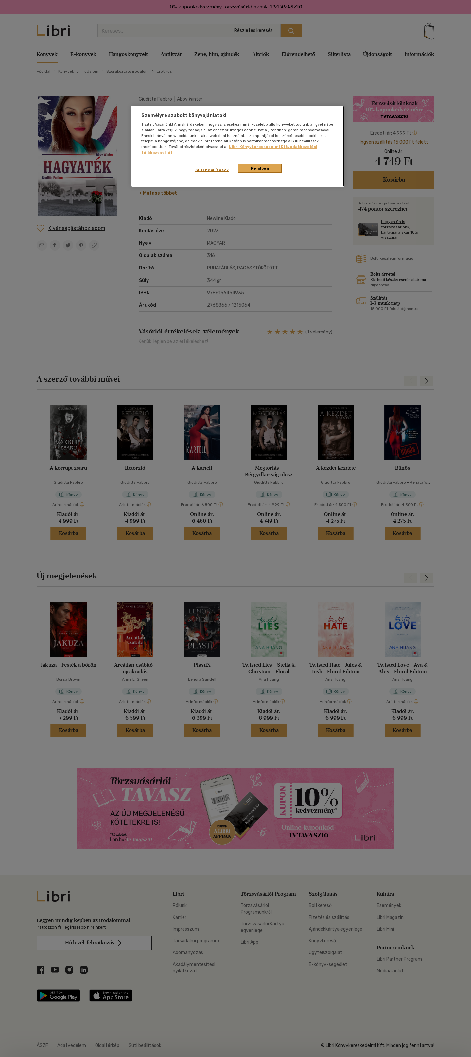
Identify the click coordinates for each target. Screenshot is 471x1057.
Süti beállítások (212, 170)
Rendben (260, 168)
